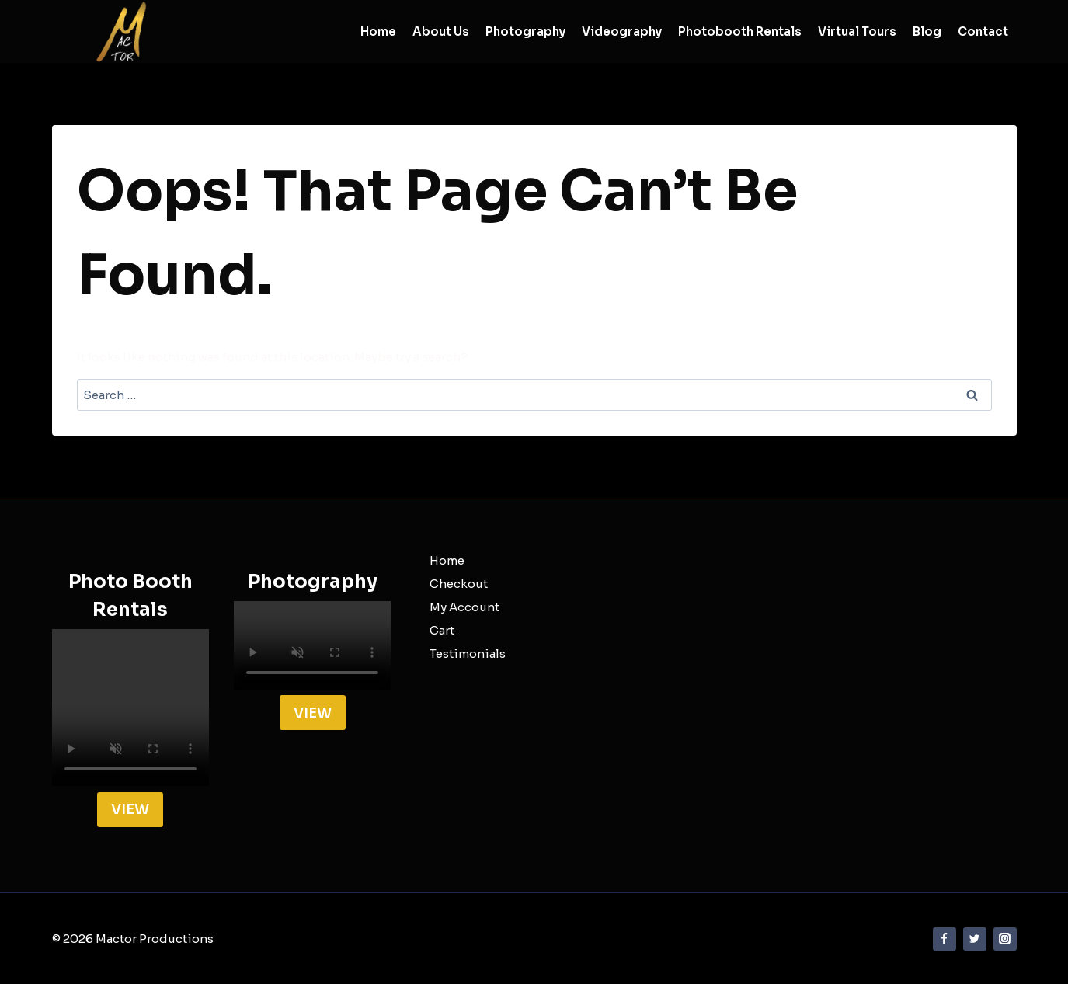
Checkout (459, 583)
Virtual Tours (857, 31)
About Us (440, 31)
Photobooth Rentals (740, 31)
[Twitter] (974, 939)
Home (378, 31)
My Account (464, 607)
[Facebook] (944, 939)
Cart (442, 630)
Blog (927, 31)
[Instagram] (1005, 939)
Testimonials (468, 653)
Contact (983, 31)
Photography (525, 31)
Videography (622, 31)
